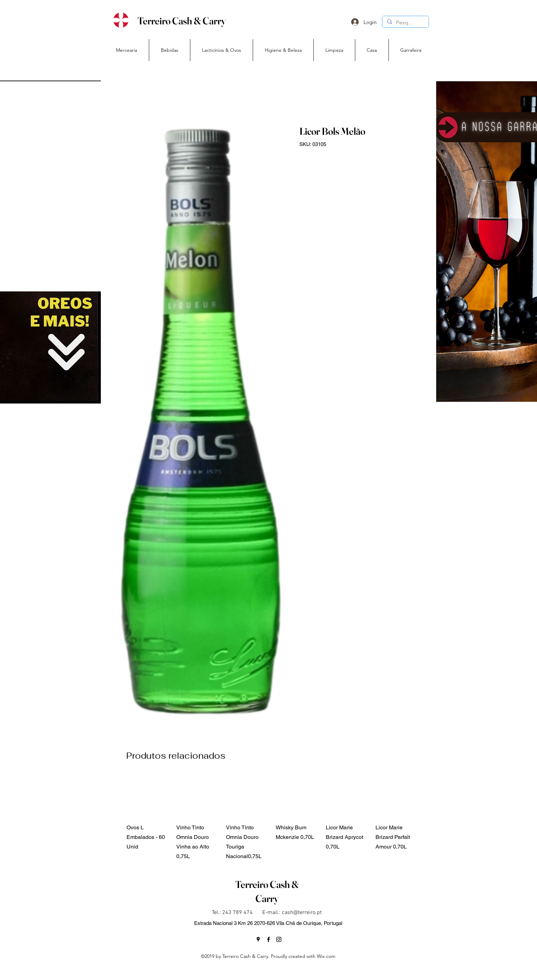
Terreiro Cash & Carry (182, 21)
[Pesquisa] (405, 22)
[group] (272, 818)
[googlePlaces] (258, 939)
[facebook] (268, 939)
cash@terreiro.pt (302, 912)
